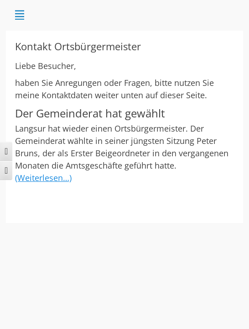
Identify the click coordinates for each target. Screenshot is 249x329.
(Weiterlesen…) (43, 177)
